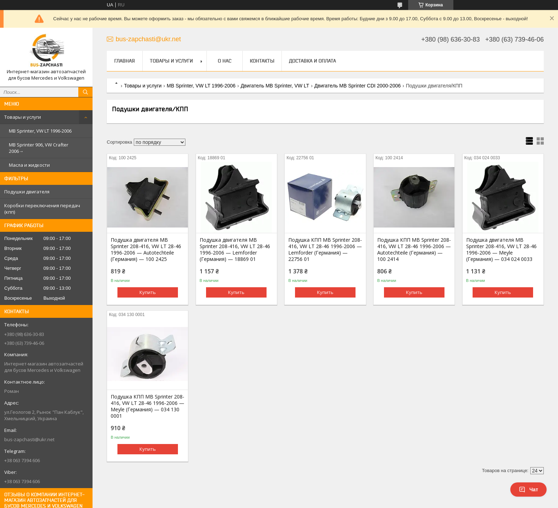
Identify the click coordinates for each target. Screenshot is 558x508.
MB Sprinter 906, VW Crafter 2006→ (38, 147)
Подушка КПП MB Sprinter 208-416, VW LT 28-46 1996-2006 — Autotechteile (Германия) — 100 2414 (414, 249)
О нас (224, 61)
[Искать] (85, 92)
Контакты (262, 61)
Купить (148, 292)
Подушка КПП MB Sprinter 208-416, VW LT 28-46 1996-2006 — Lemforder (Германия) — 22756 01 (325, 249)
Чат (528, 489)
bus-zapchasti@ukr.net (29, 439)
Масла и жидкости (29, 165)
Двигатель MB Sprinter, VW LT (275, 86)
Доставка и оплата (312, 61)
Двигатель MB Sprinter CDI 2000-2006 (357, 86)
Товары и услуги (22, 117)
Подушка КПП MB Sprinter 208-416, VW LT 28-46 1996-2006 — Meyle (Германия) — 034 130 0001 (147, 406)
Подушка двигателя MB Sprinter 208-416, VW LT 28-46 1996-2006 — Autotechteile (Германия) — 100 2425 (146, 249)
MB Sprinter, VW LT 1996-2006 (40, 131)
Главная (124, 61)
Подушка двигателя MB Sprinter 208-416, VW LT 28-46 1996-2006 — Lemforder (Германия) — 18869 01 (235, 249)
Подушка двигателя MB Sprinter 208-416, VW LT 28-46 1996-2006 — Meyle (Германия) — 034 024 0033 (501, 249)
